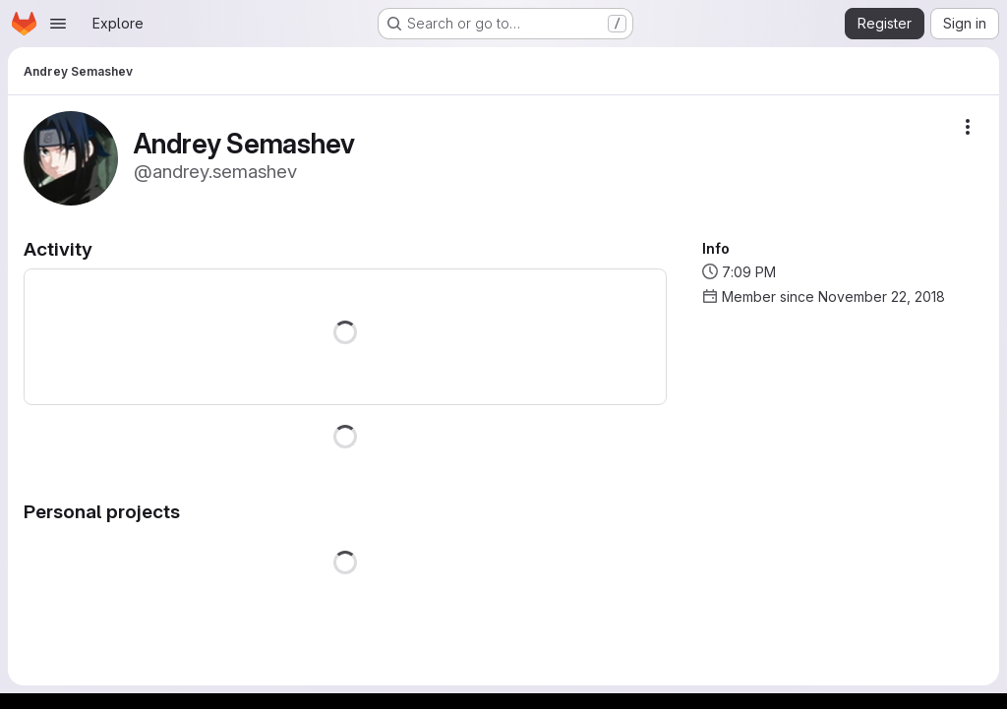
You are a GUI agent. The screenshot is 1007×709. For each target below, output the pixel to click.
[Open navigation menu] (58, 23)
